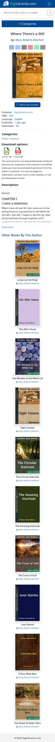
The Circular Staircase (27, 477)
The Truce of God (27, 575)
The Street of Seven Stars (27, 723)
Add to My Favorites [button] (27, 104)
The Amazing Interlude (27, 526)
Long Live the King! (27, 279)
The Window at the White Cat (27, 378)
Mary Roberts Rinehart (29, 40)
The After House (27, 329)
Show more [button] (8, 227)
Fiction (5, 138)
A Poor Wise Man (27, 673)
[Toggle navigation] (49, 4)
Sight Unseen (27, 427)
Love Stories (27, 624)
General (15, 138)
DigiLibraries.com (23, 112)
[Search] (24, 12)
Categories (27, 24)
